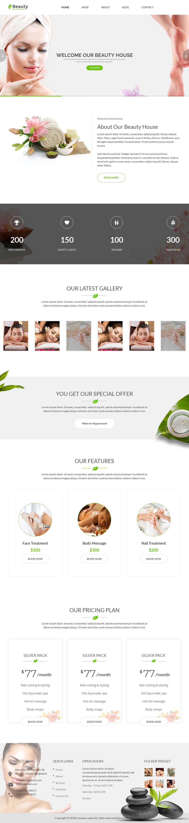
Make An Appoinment (94, 423)
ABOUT (105, 7)
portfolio (61, 789)
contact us (62, 796)
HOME (65, 7)
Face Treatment (35, 543)
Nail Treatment (154, 543)
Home (59, 769)
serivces (60, 782)
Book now (35, 558)
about (59, 776)
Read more (111, 177)
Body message (94, 543)
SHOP (85, 7)
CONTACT (147, 7)
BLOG (125, 7)
